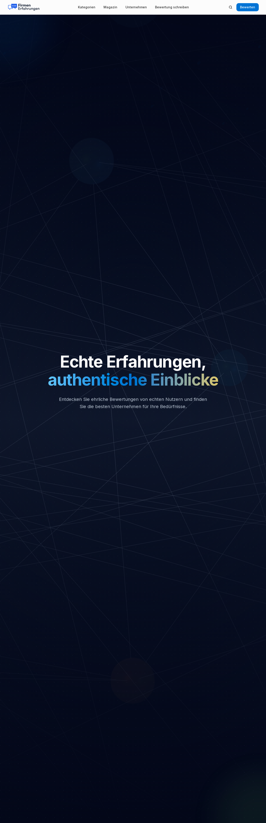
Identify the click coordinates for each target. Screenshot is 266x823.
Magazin (110, 7)
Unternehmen (136, 7)
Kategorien (86, 7)
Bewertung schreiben (172, 7)
